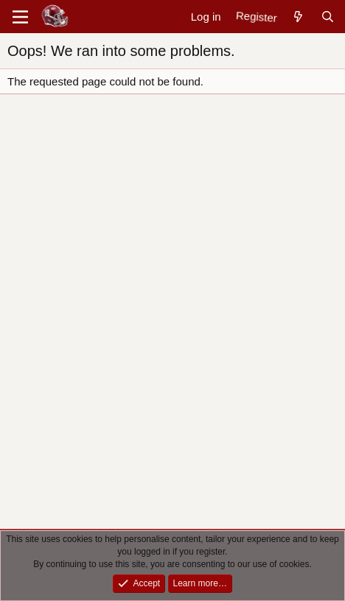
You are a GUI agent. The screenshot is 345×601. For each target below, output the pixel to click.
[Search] (327, 16)
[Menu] (20, 17)
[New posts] (298, 16)
